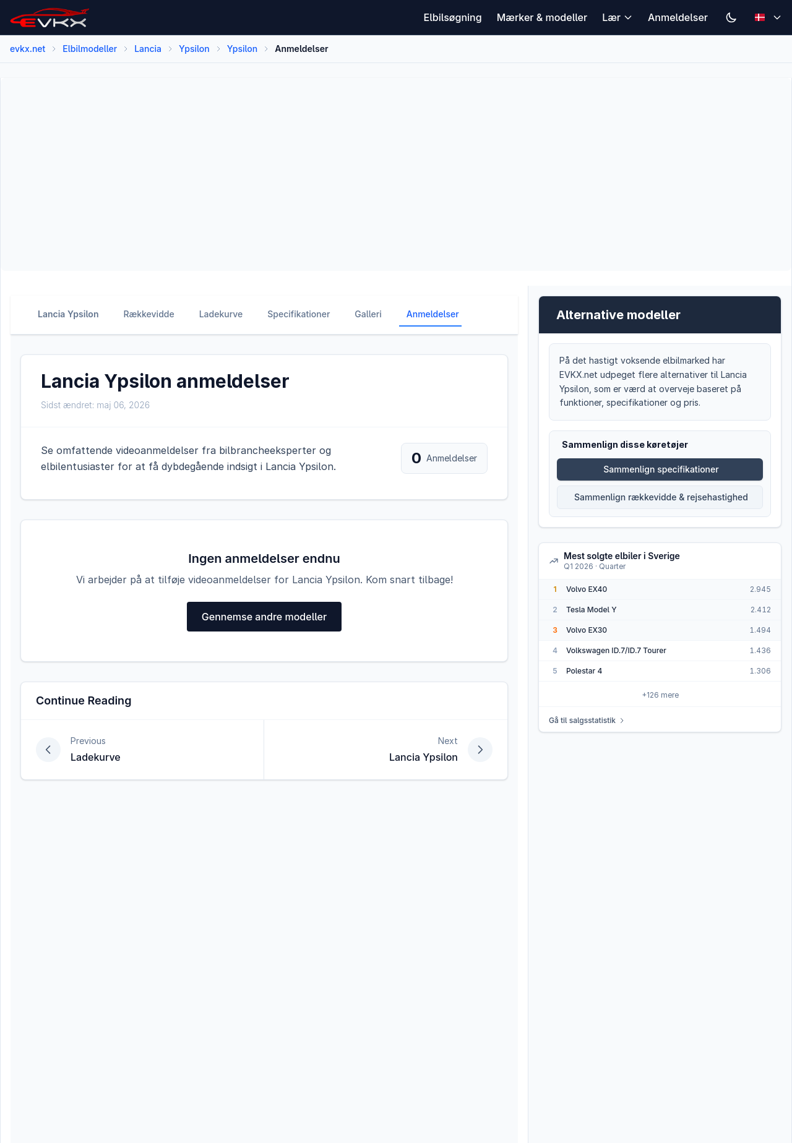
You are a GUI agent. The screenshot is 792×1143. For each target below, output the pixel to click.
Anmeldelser (678, 17)
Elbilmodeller (89, 48)
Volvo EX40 (586, 589)
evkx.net (27, 48)
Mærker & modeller (542, 17)
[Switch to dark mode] (731, 17)
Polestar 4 (584, 670)
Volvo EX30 (586, 630)
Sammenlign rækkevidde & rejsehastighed (661, 497)
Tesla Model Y (591, 609)
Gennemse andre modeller (264, 616)
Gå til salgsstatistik (587, 720)
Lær (617, 17)
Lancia (147, 48)
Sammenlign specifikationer (660, 469)
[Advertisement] (382, 174)
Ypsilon (194, 48)
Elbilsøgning (453, 17)
